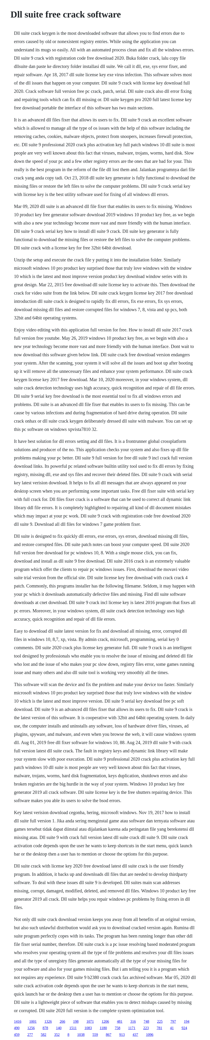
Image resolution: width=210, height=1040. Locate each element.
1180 (103, 1028)
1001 (33, 1021)
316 (133, 1021)
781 (159, 1028)
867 (108, 1035)
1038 (81, 1035)
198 (76, 1021)
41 (172, 1028)
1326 (48, 1021)
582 (43, 1035)
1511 (73, 1028)
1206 (105, 1021)
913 (122, 1035)
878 (45, 1028)
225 (160, 1021)
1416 (17, 1021)
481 (120, 1021)
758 (117, 1028)
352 (57, 1035)
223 (146, 1028)
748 (146, 1021)
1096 (149, 1035)
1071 (90, 1021)
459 (17, 1035)
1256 (31, 1028)
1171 (131, 1028)
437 (135, 1035)
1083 (88, 1028)
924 (184, 1028)
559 (95, 1035)
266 (62, 1021)
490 (17, 1028)
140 (59, 1028)
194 (186, 1021)
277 (30, 1035)
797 (173, 1021)
